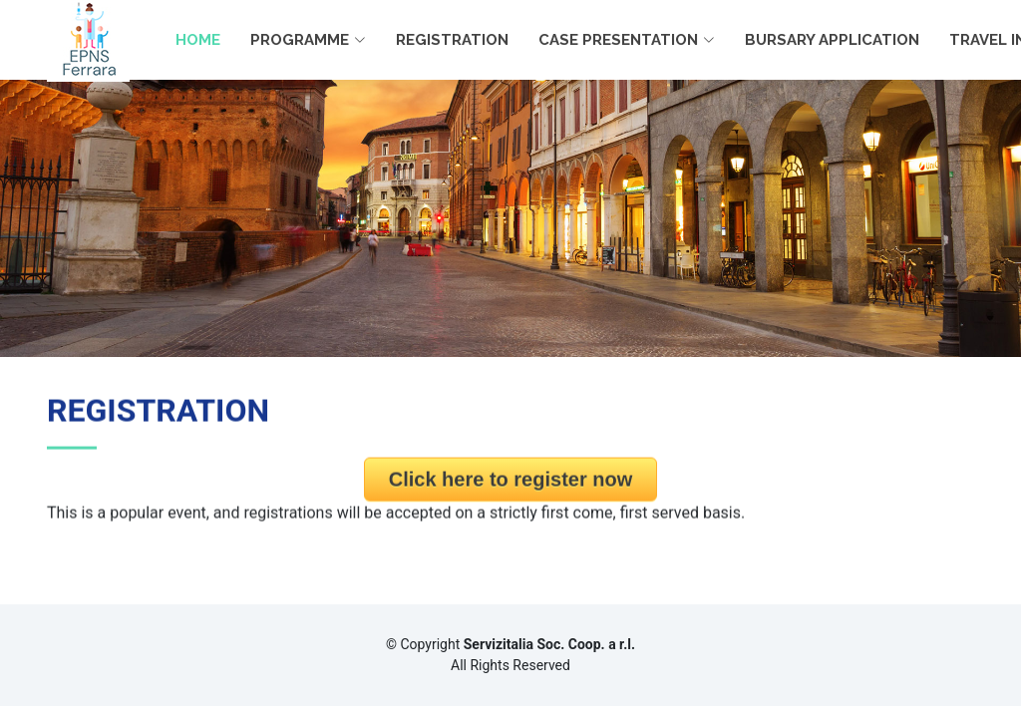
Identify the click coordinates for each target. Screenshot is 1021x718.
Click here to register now (511, 485)
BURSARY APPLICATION (832, 40)
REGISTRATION (452, 40)
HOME (197, 40)
